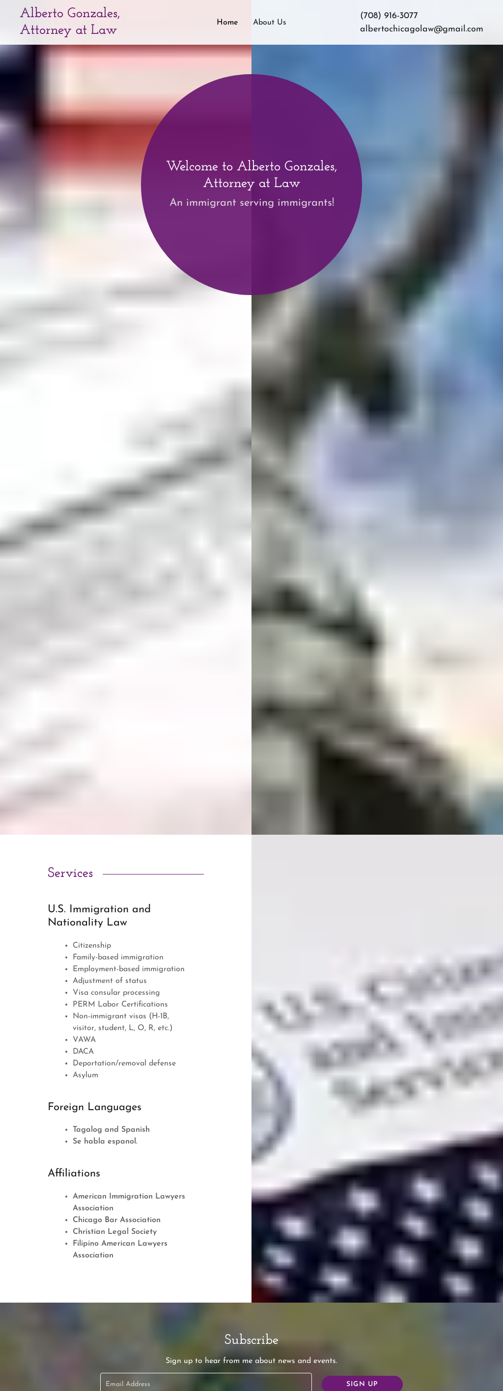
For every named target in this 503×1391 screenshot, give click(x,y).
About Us (269, 23)
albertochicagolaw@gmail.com (421, 29)
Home (227, 23)
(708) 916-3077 (389, 16)
